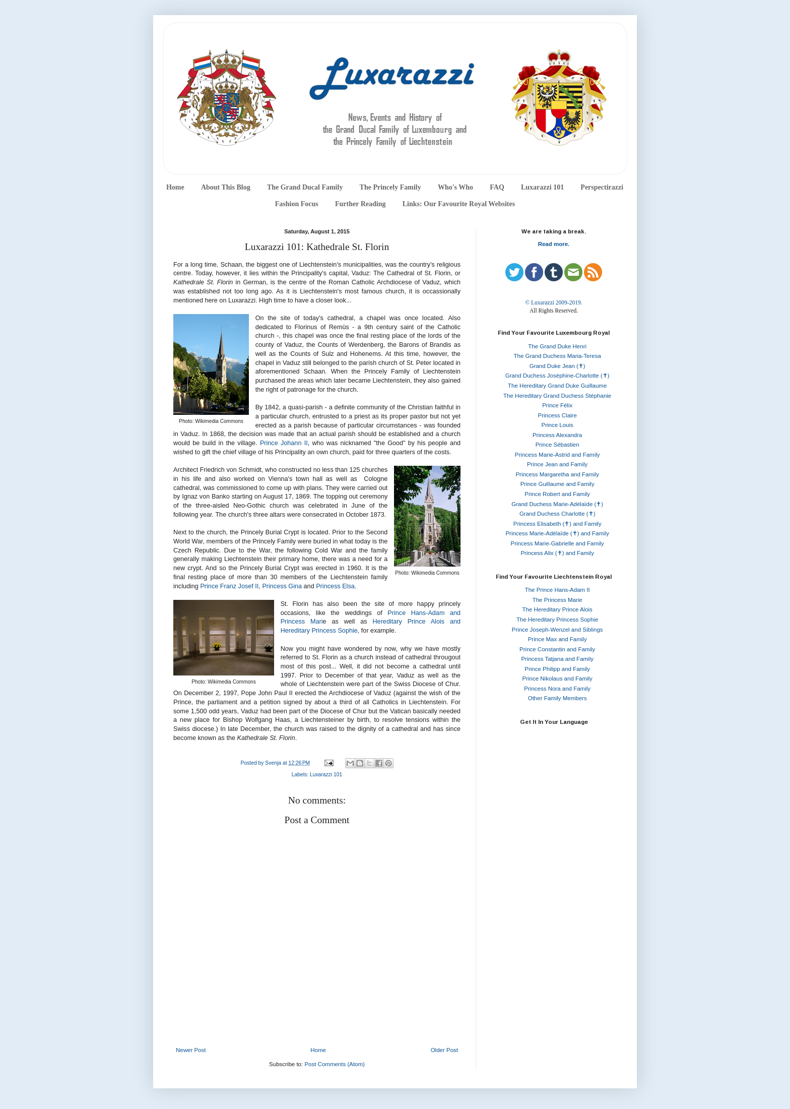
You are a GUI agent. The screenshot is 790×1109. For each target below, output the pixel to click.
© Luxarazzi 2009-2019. (553, 302)
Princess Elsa (335, 586)
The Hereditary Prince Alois (557, 609)
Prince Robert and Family (557, 494)
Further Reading (360, 204)
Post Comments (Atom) (334, 1064)
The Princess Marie (557, 600)
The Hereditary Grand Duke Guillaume (557, 386)
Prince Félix (557, 405)
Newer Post (191, 1050)
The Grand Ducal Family (305, 187)
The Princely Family (390, 187)
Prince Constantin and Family (557, 649)
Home (175, 187)
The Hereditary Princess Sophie (557, 620)
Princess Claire (557, 415)
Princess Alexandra (557, 435)
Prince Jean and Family (557, 464)
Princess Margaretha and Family (557, 474)
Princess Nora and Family (557, 689)
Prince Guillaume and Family (557, 484)
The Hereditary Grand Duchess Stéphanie (557, 396)
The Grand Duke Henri (557, 346)
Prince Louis (557, 425)
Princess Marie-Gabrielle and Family (557, 543)
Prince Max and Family (557, 639)
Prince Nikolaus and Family (557, 678)
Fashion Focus (296, 204)
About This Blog (225, 187)
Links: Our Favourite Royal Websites (459, 204)
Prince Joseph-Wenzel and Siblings (557, 630)
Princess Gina (282, 586)
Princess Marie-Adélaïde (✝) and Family (557, 533)
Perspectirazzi (601, 187)
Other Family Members (557, 698)
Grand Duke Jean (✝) (557, 366)
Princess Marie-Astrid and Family (557, 455)
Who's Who (455, 187)
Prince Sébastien (557, 445)
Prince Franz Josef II (229, 586)
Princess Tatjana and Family (557, 659)
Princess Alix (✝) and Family (557, 553)
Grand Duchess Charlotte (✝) (557, 514)
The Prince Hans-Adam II (557, 590)
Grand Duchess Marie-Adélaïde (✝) (557, 504)
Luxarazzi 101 (542, 187)
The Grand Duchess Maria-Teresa (557, 356)
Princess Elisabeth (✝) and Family (557, 524)
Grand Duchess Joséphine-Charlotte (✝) (557, 376)
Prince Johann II (284, 443)
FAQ (497, 187)
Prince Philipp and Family (557, 669)
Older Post (444, 1050)
